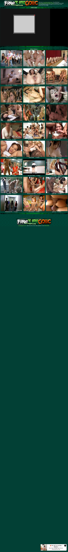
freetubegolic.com (22, 225)
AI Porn (52, 3)
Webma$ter (47, 225)
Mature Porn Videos (47, 3)
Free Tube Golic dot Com (47, 2)
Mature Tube (41, 3)
